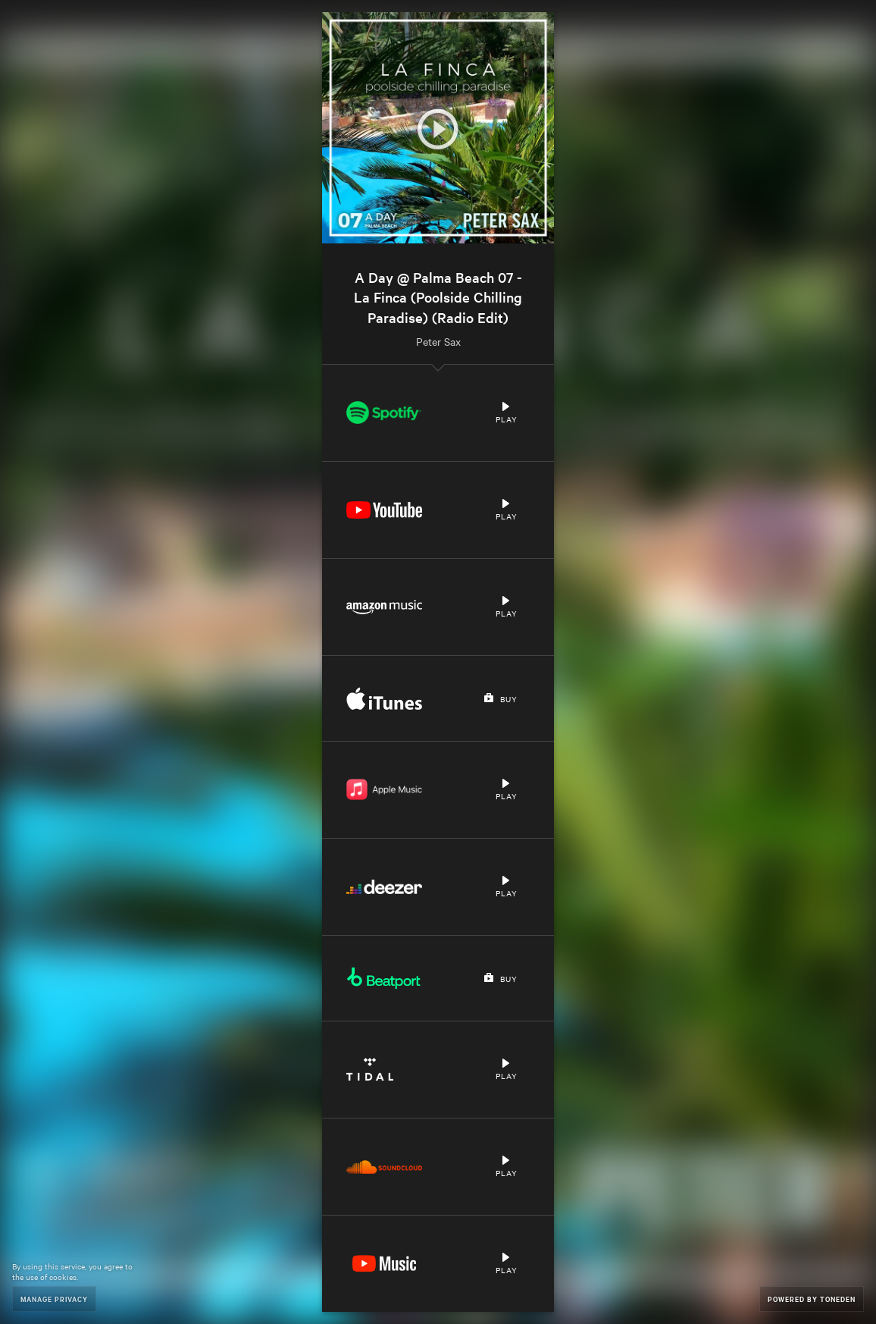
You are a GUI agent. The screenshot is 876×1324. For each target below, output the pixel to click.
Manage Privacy (54, 1298)
